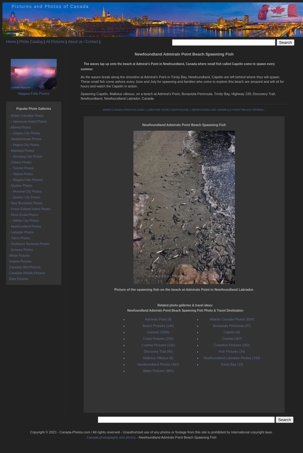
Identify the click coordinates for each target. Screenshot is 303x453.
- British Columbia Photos (26, 115)
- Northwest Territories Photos (29, 244)
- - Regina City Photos (24, 145)
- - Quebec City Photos (24, 197)
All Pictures (55, 42)
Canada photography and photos (111, 437)
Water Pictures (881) (158, 371)
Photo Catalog (31, 42)
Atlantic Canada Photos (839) (232, 319)
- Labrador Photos (21, 232)
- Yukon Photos (19, 238)
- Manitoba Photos (21, 150)
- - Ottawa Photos (21, 174)
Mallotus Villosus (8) (158, 358)
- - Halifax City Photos (24, 220)
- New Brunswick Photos (25, 203)
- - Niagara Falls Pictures (26, 180)
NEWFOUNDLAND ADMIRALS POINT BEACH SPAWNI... (229, 109)
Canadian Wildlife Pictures (27, 273)
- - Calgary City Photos (24, 133)
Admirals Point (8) (158, 319)
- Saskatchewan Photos (25, 139)
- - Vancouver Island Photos (28, 121)
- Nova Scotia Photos (23, 215)
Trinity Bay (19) (232, 364)
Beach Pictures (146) (158, 326)
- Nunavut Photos (21, 249)
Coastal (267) (232, 338)
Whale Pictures (19, 255)
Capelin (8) (232, 332)
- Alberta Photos (20, 127)
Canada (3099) (158, 332)
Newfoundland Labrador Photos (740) (232, 358)
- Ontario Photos (20, 162)
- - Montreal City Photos (25, 191)
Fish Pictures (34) (232, 351)
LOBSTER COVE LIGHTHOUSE (168, 109)
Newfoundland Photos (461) (158, 364)
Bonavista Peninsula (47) (232, 326)
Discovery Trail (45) (158, 351)
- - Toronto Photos (21, 168)
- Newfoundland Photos (25, 226)
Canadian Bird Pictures (24, 267)
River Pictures (18, 279)
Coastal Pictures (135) (158, 345)
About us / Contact (83, 42)
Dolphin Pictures (20, 261)
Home (11, 42)
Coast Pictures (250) (158, 338)
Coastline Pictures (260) (232, 345)
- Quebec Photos (20, 185)
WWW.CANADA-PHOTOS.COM (123, 109)
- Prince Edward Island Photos (30, 209)
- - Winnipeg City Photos (25, 156)
